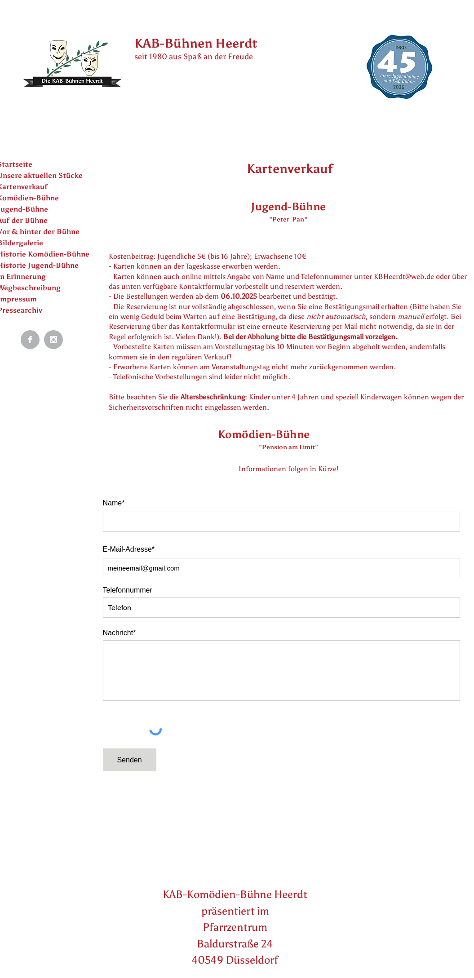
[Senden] (129, 759)
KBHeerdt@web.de (404, 276)
